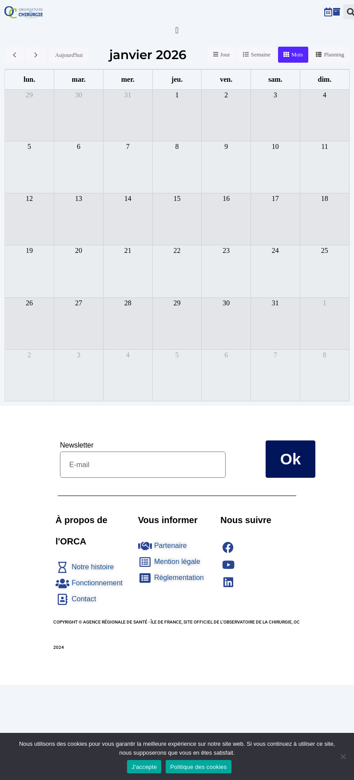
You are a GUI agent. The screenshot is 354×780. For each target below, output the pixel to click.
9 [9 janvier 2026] (226, 146)
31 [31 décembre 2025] (127, 95)
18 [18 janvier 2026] (324, 198)
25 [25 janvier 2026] (324, 250)
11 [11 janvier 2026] (324, 146)
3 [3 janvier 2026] (275, 95)
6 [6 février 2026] (226, 355)
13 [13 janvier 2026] (78, 198)
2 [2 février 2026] (29, 355)
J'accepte (144, 767)
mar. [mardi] (79, 79)
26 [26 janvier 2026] (29, 303)
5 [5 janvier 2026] (29, 146)
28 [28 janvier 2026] (127, 303)
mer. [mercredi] (128, 79)
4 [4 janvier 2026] (324, 95)
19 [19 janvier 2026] (29, 250)
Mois (297, 55)
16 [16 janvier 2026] (226, 198)
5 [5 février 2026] (177, 355)
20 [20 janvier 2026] (78, 250)
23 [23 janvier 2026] (226, 250)
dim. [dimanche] (325, 79)
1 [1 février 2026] (324, 303)
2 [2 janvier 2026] (226, 95)
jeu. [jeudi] (177, 79)
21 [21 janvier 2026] (127, 250)
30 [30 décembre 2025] (78, 95)
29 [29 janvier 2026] (176, 303)
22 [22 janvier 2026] (176, 250)
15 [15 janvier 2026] (176, 198)
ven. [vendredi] (226, 79)
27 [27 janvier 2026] (78, 303)
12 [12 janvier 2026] (29, 198)
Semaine (260, 55)
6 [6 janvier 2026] (78, 146)
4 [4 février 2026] (128, 355)
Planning (334, 55)
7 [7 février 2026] (275, 355)
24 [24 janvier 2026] (275, 250)
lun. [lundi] (29, 79)
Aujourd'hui (69, 55)
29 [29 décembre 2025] (29, 95)
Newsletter (77, 445)
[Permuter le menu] (177, 30)
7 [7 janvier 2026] (128, 146)
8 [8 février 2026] (324, 355)
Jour (224, 55)
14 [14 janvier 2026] (127, 198)
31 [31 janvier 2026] (275, 303)
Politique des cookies (198, 767)
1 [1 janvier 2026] (177, 95)
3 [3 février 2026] (78, 355)
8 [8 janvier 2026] (177, 146)
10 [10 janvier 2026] (275, 146)
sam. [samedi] (275, 79)
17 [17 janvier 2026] (275, 198)
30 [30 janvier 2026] (226, 303)
